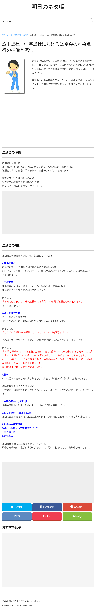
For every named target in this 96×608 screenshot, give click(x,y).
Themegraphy (27, 605)
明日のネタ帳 (48, 7)
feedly (77, 516)
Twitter (17, 506)
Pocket (47, 516)
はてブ (16, 516)
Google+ (77, 506)
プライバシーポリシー (32, 601)
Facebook (47, 506)
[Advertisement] (48, 121)
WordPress (15, 605)
